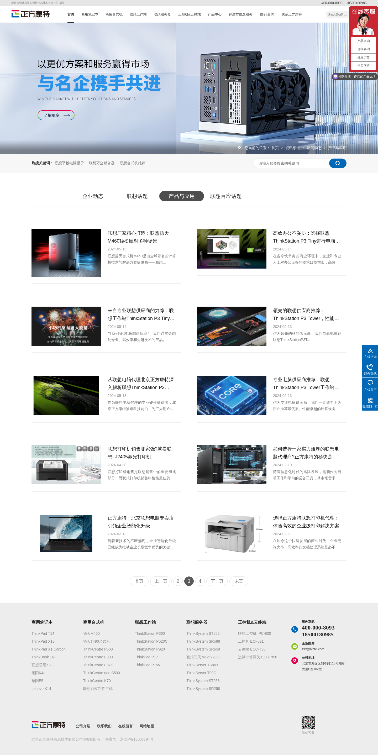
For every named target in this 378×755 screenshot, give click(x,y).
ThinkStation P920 (150, 649)
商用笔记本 (89, 14)
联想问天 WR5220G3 (203, 657)
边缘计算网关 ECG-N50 (257, 657)
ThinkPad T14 (43, 633)
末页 (239, 581)
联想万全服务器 (102, 163)
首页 (70, 14)
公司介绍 (83, 726)
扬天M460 (91, 633)
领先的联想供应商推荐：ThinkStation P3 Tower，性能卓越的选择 (306, 315)
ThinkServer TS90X (202, 665)
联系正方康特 (291, 14)
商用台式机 (114, 14)
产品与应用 (337, 148)
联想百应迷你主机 (98, 688)
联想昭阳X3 (41, 665)
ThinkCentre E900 (98, 657)
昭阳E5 (37, 681)
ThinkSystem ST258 (202, 681)
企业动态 (92, 196)
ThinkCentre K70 (97, 681)
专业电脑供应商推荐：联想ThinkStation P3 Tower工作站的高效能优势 (306, 384)
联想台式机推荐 (132, 163)
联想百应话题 (226, 196)
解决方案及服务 (241, 14)
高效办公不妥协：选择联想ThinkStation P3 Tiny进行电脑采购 (306, 237)
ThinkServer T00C (201, 673)
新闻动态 (315, 148)
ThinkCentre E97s (98, 665)
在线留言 (125, 726)
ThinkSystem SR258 (203, 688)
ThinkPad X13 (43, 641)
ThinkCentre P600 (98, 649)
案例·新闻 (267, 14)
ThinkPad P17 (146, 657)
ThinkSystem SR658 (203, 649)
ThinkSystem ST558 (202, 633)
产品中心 (215, 14)
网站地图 (146, 726)
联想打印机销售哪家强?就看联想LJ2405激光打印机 (140, 452)
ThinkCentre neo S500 (101, 673)
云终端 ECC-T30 (251, 649)
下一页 (217, 581)
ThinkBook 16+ (44, 657)
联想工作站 (138, 14)
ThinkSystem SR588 (203, 641)
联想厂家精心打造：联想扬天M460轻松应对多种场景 (138, 237)
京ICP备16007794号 (137, 739)
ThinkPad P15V (147, 665)
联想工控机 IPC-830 (254, 633)
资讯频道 (293, 148)
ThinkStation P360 (150, 633)
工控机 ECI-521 (251, 641)
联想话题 (137, 196)
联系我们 (104, 726)
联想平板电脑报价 (69, 163)
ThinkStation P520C (151, 641)
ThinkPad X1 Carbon (49, 649)
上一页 (161, 581)
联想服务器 (162, 14)
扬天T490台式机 (96, 641)
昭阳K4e (38, 673)
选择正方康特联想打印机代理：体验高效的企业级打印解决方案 (306, 521)
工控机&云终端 (189, 14)
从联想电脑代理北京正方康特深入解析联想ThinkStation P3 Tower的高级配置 (141, 384)
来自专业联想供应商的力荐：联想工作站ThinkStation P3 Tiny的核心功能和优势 (141, 315)
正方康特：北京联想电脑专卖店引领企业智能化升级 (141, 521)
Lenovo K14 (41, 688)
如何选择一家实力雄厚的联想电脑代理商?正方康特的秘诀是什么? (306, 453)
